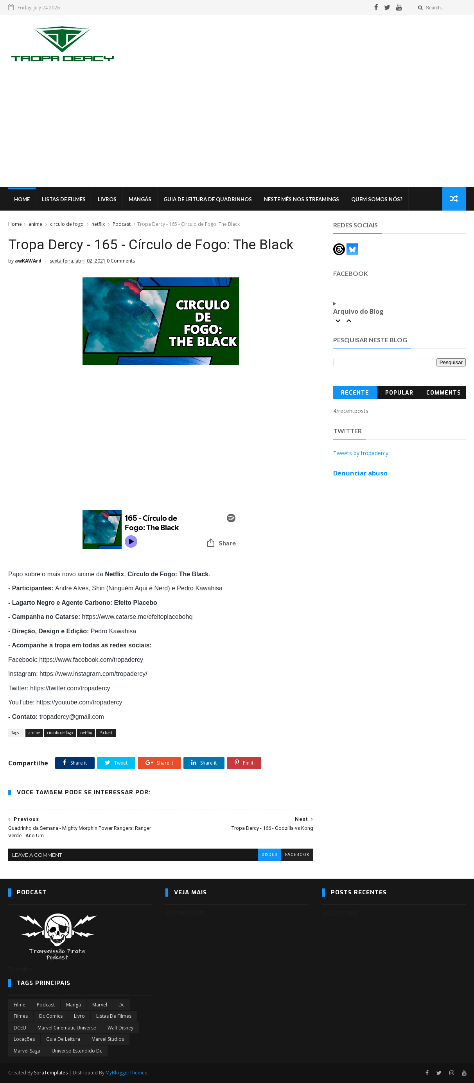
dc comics (51, 1016)
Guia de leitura (63, 1039)
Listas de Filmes (64, 199)
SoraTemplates (51, 1072)
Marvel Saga (27, 1050)
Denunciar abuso (360, 473)
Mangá (73, 1004)
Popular (399, 393)
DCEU (20, 1027)
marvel (99, 1004)
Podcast (122, 224)
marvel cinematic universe (67, 1027)
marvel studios (108, 1039)
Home (22, 199)
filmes (21, 1016)
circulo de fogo (67, 224)
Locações (24, 1039)
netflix (98, 224)
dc (121, 1004)
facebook (297, 854)
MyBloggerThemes (126, 1072)
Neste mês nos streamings (301, 199)
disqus (269, 854)
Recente (355, 393)
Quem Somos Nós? (376, 199)
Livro (79, 1016)
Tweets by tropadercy (360, 453)
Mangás (140, 199)
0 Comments (121, 260)
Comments (443, 393)
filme (19, 1004)
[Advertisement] (237, 128)
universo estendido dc (77, 1050)
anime (35, 224)
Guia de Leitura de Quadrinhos (207, 199)
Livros (107, 199)
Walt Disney (120, 1027)
